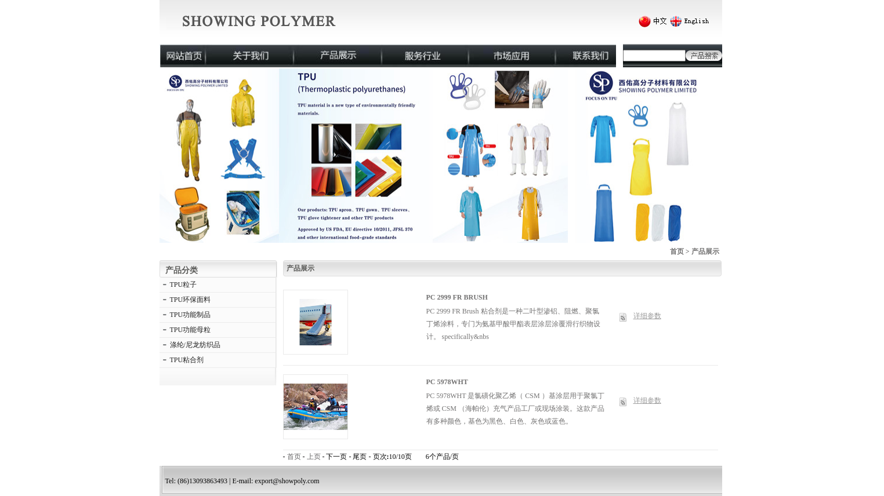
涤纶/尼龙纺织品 (195, 345)
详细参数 (647, 316)
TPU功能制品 (190, 315)
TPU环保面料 (190, 300)
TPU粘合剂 (187, 360)
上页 (314, 457)
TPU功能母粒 (190, 330)
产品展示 (705, 251)
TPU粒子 (183, 284)
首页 (677, 251)
